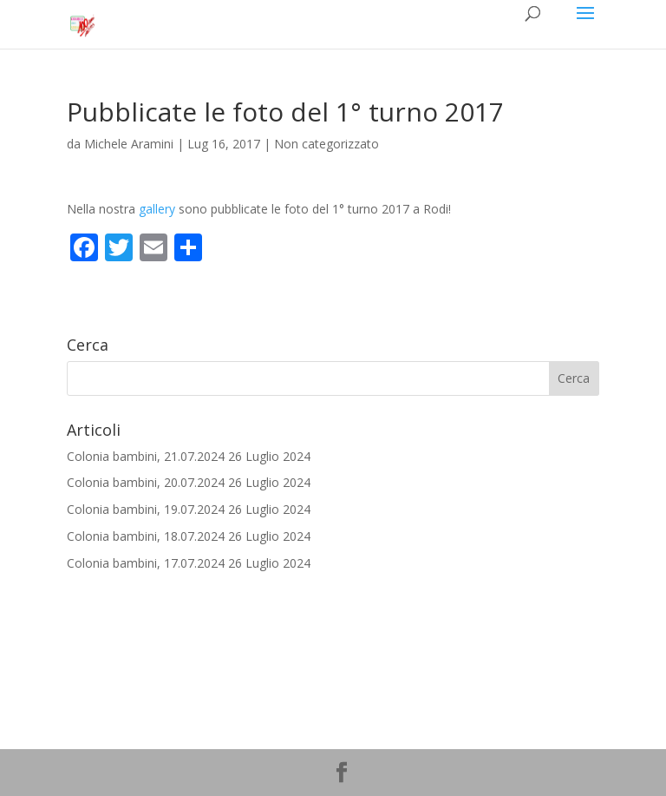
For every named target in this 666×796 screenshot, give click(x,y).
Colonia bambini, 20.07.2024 (146, 482)
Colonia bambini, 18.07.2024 (146, 536)
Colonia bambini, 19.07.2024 (146, 509)
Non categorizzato (326, 143)
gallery (157, 209)
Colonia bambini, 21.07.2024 (146, 456)
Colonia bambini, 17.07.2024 (146, 563)
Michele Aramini (128, 143)
